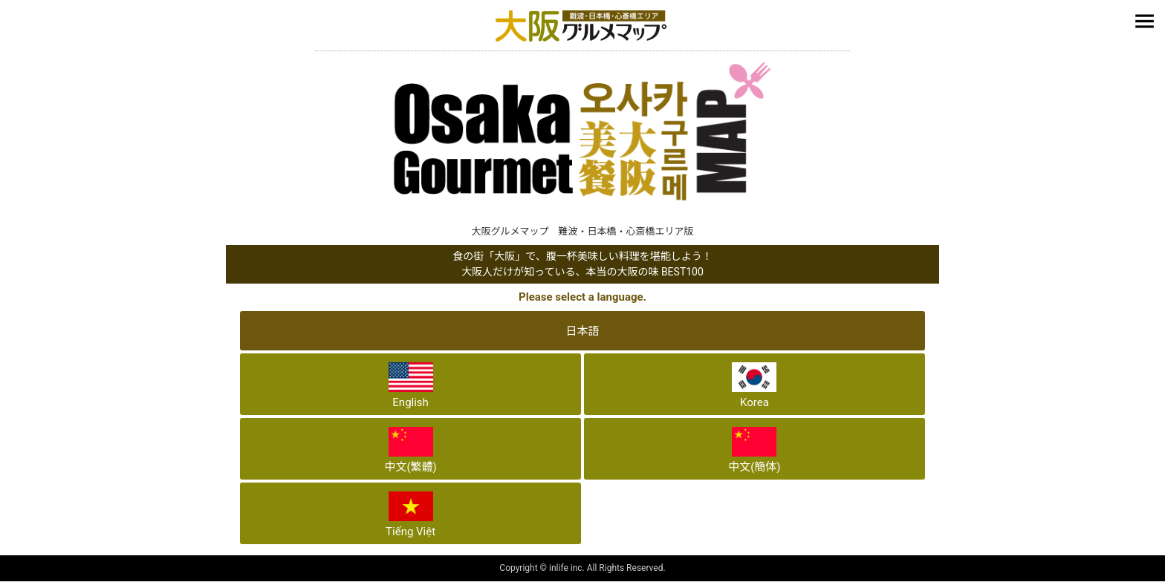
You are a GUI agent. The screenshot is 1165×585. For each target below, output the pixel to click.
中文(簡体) (754, 450)
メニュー (1146, 23)
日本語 (582, 331)
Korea (754, 385)
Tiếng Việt (410, 514)
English (411, 385)
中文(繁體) (410, 450)
